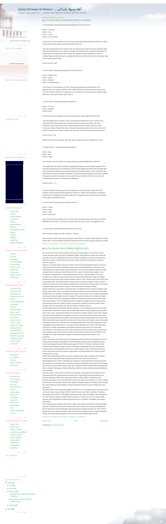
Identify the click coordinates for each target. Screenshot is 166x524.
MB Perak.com (15, 376)
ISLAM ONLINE (15, 320)
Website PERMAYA (16, 243)
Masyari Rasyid (15, 275)
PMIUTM (13, 235)
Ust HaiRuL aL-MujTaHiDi (18, 432)
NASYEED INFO (15, 315)
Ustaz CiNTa (14, 424)
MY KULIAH (14, 317)
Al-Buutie (13, 254)
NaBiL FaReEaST (16, 437)
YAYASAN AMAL (15, 310)
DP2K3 (12, 389)
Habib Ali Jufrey (15, 267)
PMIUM (12, 232)
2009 (10, 509)
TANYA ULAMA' (15, 323)
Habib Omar (14, 270)
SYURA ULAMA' (15, 341)
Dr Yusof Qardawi (16, 262)
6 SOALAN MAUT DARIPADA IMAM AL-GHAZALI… (69, 20)
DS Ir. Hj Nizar (15, 379)
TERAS (12, 299)
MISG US (13, 227)
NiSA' (12, 408)
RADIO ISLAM (15, 312)
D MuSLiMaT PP (15, 387)
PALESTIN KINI (15, 294)
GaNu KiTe (13, 395)
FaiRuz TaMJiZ (15, 440)
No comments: (81, 244)
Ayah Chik (13, 400)
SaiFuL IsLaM (14, 427)
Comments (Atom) (58, 425)
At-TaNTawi (14, 397)
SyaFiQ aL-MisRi (15, 435)
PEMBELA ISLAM (16, 338)
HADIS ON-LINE (15, 328)
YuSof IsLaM (14, 277)
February (13, 491)
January (12, 505)
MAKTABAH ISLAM (16, 333)
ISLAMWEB (14, 304)
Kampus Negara (15, 224)
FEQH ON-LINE (15, 330)
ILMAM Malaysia (15, 216)
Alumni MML (14, 211)
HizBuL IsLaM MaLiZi (17, 410)
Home (76, 421)
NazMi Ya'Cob (14, 442)
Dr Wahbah (14, 259)
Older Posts (104, 421)
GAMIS (12, 214)
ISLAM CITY (14, 344)
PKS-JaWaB (14, 382)
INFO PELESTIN (15, 291)
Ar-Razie (13, 256)
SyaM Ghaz (14, 448)
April (11, 485)
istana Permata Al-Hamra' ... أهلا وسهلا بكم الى (49, 9)
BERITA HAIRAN (15, 363)
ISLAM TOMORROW (17, 302)
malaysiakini (14, 355)
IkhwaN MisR (14, 405)
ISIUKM (12, 222)
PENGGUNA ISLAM (17, 296)
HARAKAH (13, 365)
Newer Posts (46, 421)
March (12, 488)
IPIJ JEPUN (14, 219)
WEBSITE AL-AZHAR (17, 336)
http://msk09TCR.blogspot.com (20, 41)
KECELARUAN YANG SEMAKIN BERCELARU (67, 248)
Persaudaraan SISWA (17, 230)
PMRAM (13, 237)
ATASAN (13, 360)
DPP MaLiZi (14, 403)
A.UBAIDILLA (14, 445)
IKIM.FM (13, 307)
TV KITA (13, 413)
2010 (10, 483)
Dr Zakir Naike (15, 264)
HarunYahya (14, 272)
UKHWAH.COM (15, 289)
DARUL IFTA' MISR (16, 325)
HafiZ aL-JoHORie (16, 429)
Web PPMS (14, 240)
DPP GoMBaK (15, 392)
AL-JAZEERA (14, 357)
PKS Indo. (13, 384)
